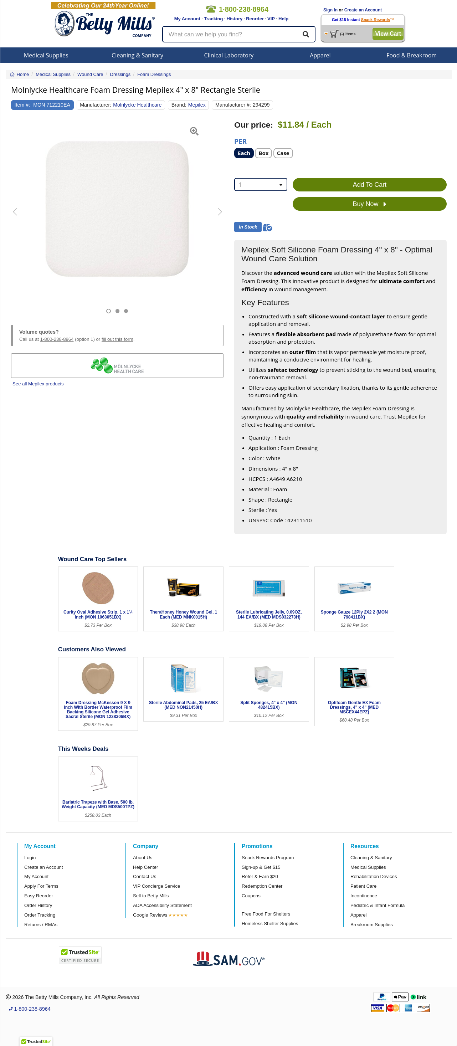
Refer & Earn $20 (260, 876)
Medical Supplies (46, 55)
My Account (187, 18)
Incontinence (363, 895)
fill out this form (117, 339)
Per (240, 141)
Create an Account (363, 9)
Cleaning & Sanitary (137, 55)
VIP (271, 18)
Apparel (320, 55)
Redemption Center (262, 886)
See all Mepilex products (38, 383)
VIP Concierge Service (156, 886)
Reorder (255, 18)
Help (283, 18)
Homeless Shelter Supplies (270, 923)
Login (30, 857)
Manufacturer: (95, 105)
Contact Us (144, 876)
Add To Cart (370, 184)
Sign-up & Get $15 (261, 867)
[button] (18, 217)
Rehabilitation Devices (373, 876)
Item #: (22, 105)
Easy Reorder (38, 895)
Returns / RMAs (40, 924)
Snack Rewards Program (268, 857)
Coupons (251, 895)
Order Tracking (39, 915)
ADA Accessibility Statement (162, 905)
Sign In (330, 9)
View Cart (388, 34)
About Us (142, 857)
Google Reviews (150, 915)
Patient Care (363, 886)
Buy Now (369, 204)
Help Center (145, 867)
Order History (38, 905)
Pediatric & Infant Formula (377, 905)
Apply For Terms (41, 886)
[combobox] (260, 184)
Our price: (253, 125)
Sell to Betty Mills (151, 895)
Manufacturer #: (233, 105)
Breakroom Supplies (371, 924)
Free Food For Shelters (266, 914)
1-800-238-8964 (57, 339)
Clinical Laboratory (229, 55)
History (234, 18)
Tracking (213, 18)
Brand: (178, 105)
